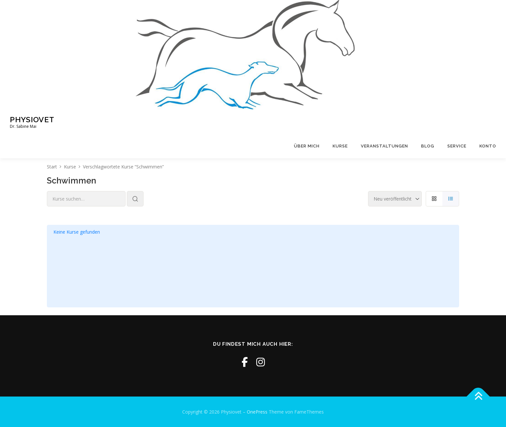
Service (456, 146)
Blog (427, 146)
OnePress (257, 412)
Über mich (307, 146)
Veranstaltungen (384, 146)
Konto (487, 146)
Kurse (340, 146)
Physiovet (32, 119)
